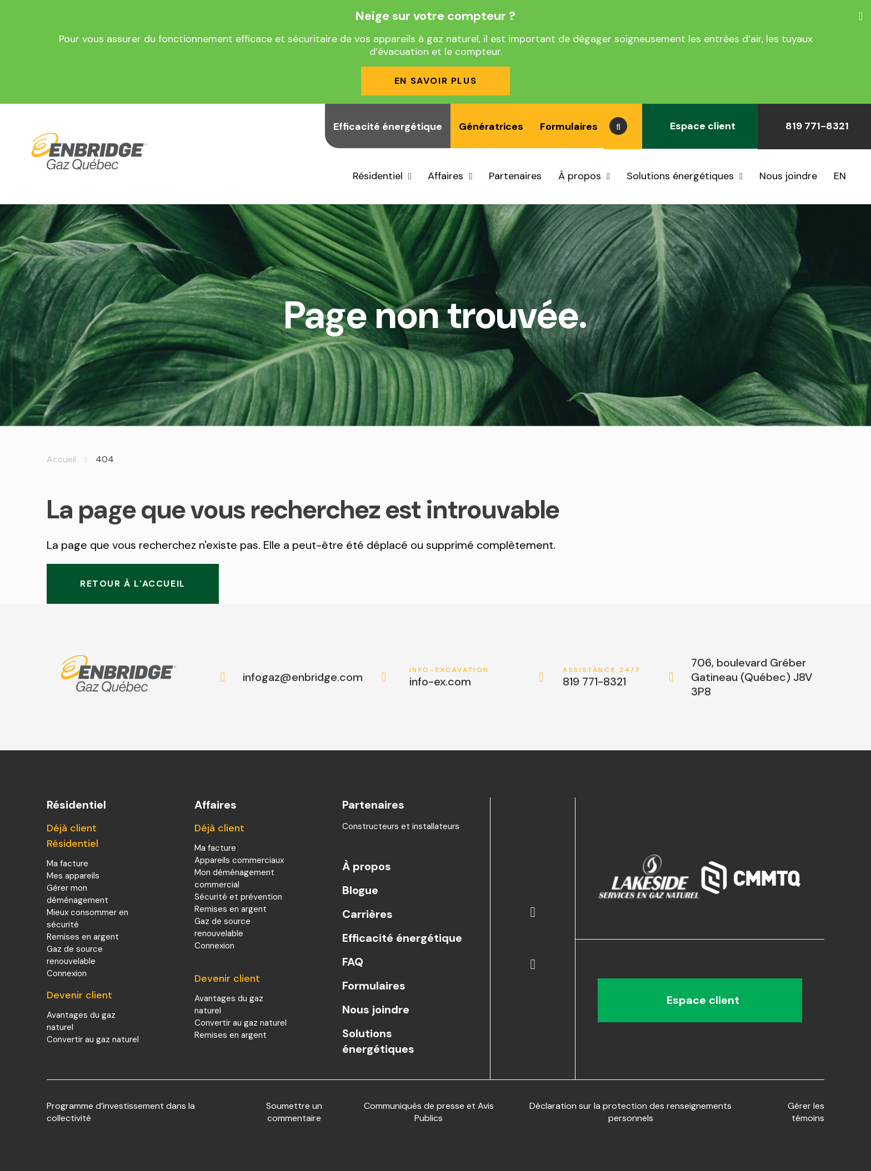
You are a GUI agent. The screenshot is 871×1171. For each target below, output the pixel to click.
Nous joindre (788, 176)
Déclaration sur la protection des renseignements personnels (630, 1112)
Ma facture (67, 863)
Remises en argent (83, 936)
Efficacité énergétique (387, 126)
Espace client (699, 126)
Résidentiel (378, 176)
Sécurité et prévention (238, 896)
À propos (579, 176)
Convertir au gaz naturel (93, 1039)
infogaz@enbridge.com (291, 677)
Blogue (360, 890)
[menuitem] (844, 176)
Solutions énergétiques (680, 176)
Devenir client (79, 995)
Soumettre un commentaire (294, 1112)
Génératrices (491, 126)
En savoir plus (435, 81)
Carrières (367, 914)
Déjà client (219, 828)
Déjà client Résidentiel (72, 835)
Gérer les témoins (806, 1112)
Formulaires (569, 126)
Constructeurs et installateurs (400, 826)
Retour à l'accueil (133, 583)
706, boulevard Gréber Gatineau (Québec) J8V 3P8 (752, 677)
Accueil (61, 459)
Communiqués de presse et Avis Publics (429, 1112)
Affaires (445, 176)
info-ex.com (449, 677)
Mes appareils (73, 875)
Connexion (67, 973)
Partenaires (515, 176)
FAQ (352, 962)
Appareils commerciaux (239, 860)
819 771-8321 (814, 126)
